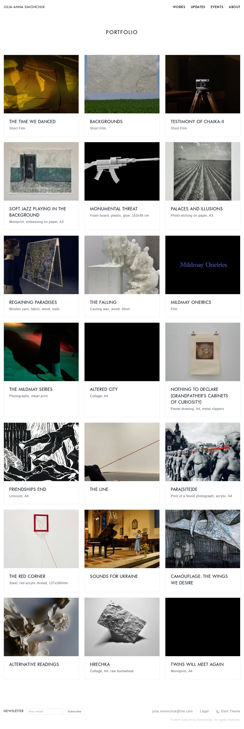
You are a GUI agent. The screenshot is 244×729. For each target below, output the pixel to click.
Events (217, 7)
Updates (198, 7)
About (234, 7)
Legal (204, 711)
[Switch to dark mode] (228, 711)
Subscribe (74, 711)
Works (179, 7)
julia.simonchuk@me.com (172, 711)
